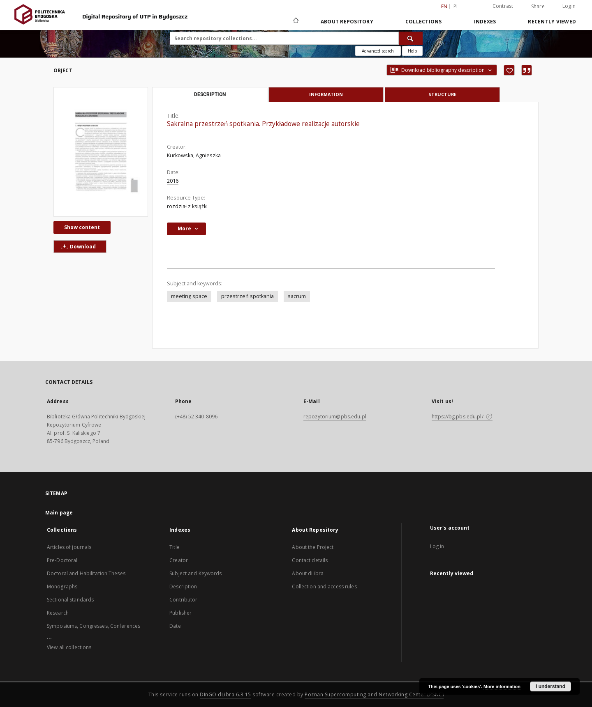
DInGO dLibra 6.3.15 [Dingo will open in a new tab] (225, 694)
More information (501, 686)
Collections (423, 21)
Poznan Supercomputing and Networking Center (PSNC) (374, 694)
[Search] (411, 38)
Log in (437, 546)
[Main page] (295, 21)
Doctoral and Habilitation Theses (86, 573)
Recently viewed (552, 21)
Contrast (503, 5)
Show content (82, 227)
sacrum (297, 296)
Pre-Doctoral (62, 560)
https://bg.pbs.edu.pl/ (462, 416)
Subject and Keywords (195, 573)
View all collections (69, 647)
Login (569, 5)
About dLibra (307, 573)
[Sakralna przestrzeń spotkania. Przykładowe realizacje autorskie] (100, 152)
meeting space (189, 296)
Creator (178, 560)
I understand (550, 686)
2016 (172, 180)
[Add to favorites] (509, 70)
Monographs (62, 586)
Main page (59, 512)
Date (174, 625)
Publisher (180, 612)
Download (77, 246)
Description (183, 586)
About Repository (347, 21)
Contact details (310, 560)
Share (538, 6)
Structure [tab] (442, 94)
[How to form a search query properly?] (412, 51)
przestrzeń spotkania (247, 296)
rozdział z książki (187, 206)
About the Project (312, 547)
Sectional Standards (70, 599)
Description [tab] (210, 94)
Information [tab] (326, 94)
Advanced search (378, 51)
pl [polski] (456, 6)
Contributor (183, 599)
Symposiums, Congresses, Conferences (93, 625)
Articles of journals (69, 547)
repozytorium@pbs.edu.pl (334, 416)
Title (174, 547)
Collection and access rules (324, 586)
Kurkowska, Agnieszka (194, 155)
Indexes (485, 21)
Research (58, 612)
